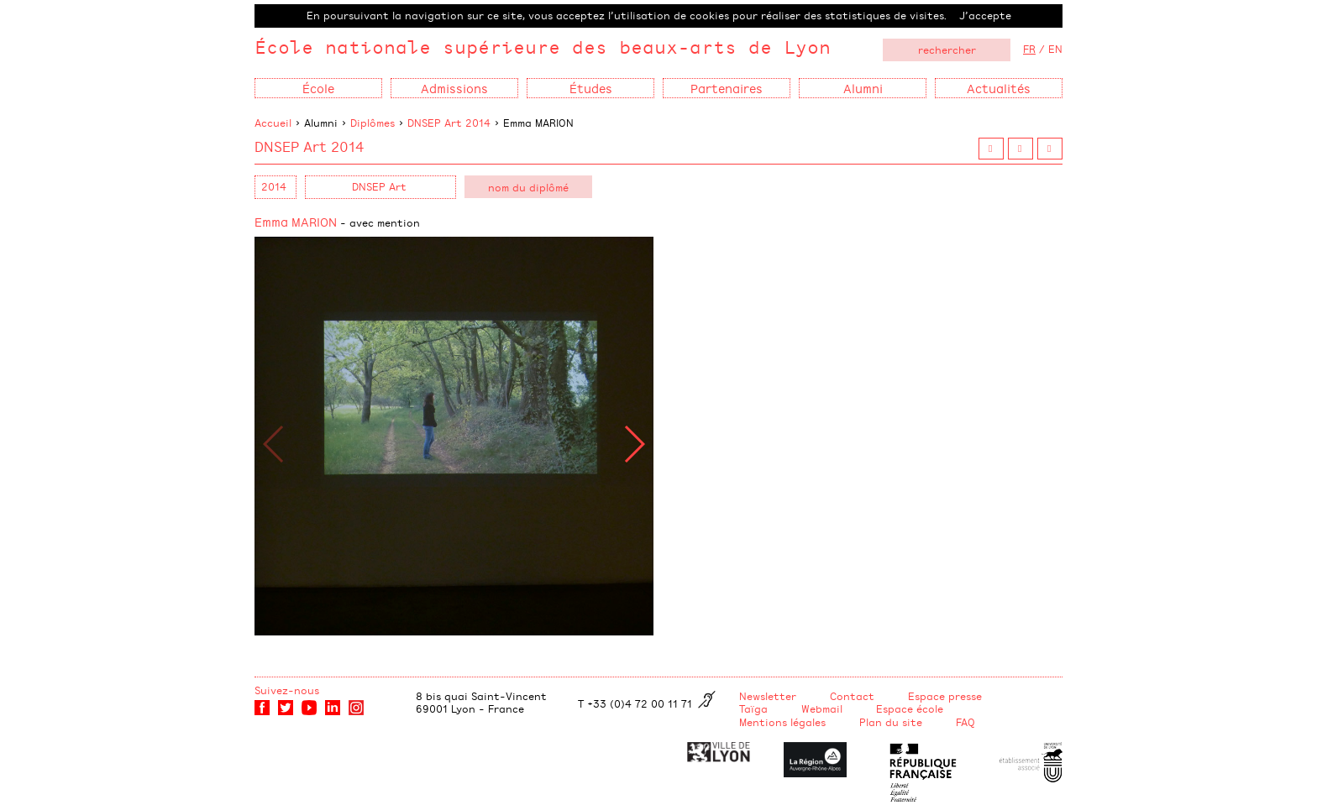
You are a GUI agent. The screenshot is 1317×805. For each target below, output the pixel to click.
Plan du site (890, 721)
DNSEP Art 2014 (449, 122)
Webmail (821, 708)
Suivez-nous (286, 690)
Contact (852, 695)
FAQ (965, 721)
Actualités (999, 88)
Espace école (909, 708)
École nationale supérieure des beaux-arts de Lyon (542, 47)
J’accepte (985, 15)
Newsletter (767, 695)
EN (1055, 48)
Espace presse (945, 695)
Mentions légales (782, 721)
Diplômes (372, 122)
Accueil (272, 122)
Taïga (753, 708)
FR (1029, 48)
